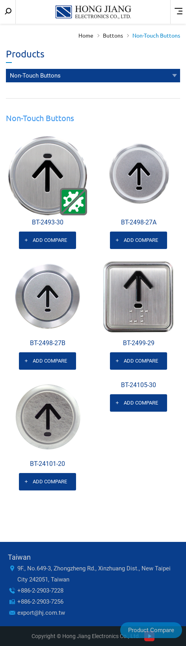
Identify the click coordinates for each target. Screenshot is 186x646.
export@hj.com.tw (41, 612)
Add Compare (50, 240)
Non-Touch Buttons (156, 35)
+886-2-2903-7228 (40, 590)
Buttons (113, 35)
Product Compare (151, 630)
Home (85, 35)
